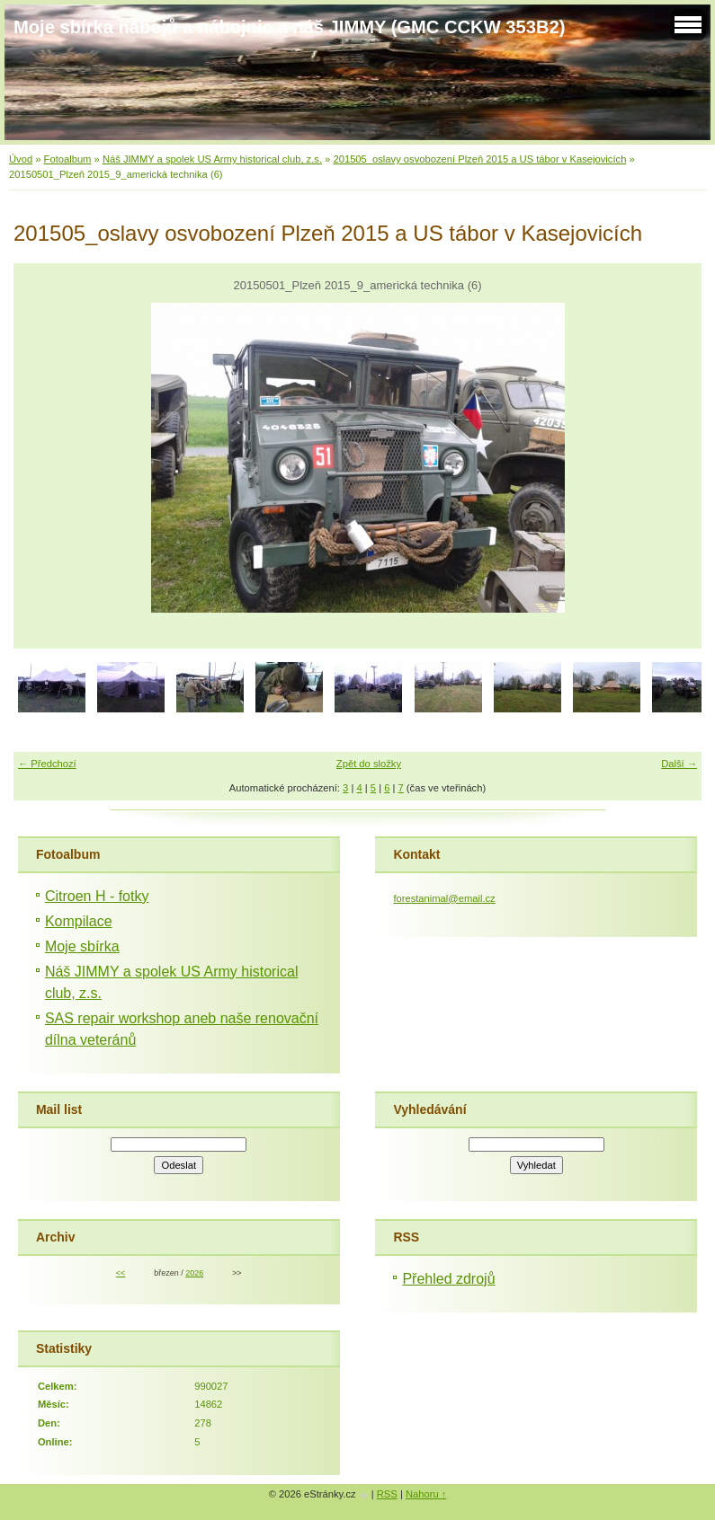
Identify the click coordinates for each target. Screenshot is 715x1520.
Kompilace (78, 921)
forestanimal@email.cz (444, 898)
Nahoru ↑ (426, 1494)
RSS (387, 1494)
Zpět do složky (368, 763)
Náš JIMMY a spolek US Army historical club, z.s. (212, 159)
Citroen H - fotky (97, 896)
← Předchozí (47, 763)
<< (120, 1272)
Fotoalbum (68, 159)
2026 (194, 1272)
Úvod (20, 159)
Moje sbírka (82, 946)
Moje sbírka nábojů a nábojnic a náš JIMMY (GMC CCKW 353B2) (289, 27)
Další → (679, 763)
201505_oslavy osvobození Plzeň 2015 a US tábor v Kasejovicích (479, 159)
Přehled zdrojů (448, 1278)
